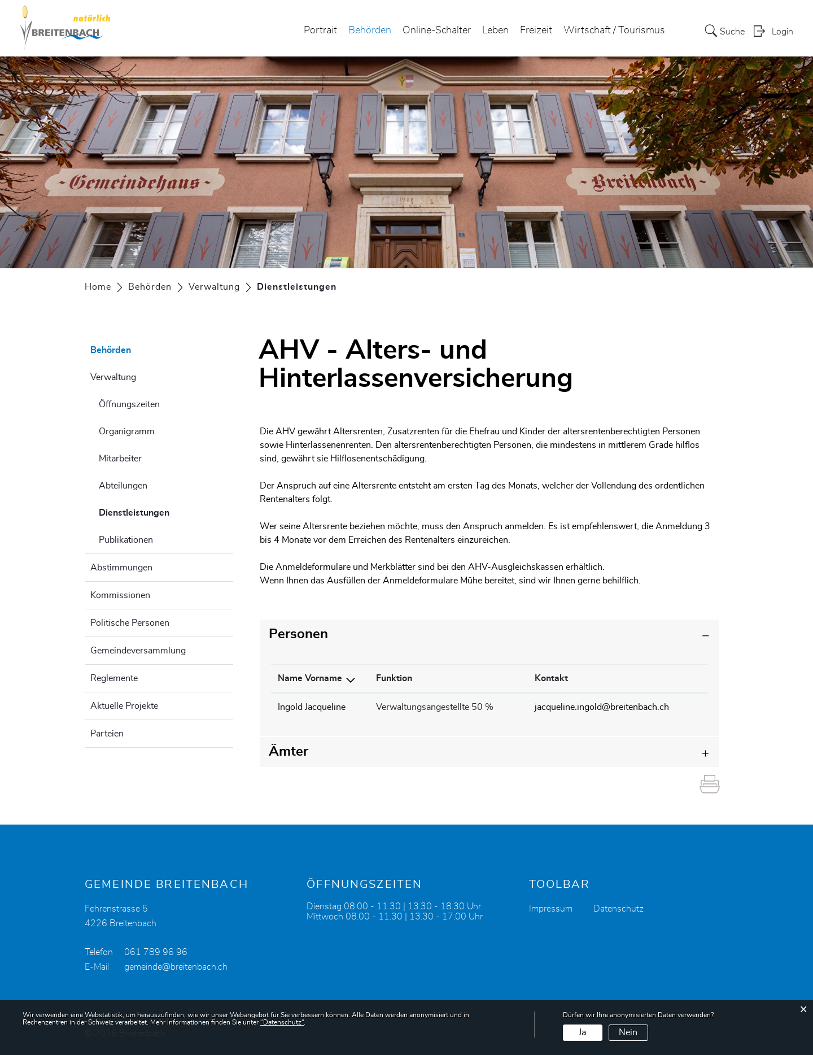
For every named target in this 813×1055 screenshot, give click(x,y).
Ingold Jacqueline (312, 707)
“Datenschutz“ (282, 1022)
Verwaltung (113, 377)
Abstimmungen (121, 567)
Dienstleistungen (162, 511)
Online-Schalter (437, 30)
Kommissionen (120, 595)
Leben (495, 30)
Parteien (107, 733)
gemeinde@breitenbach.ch (176, 966)
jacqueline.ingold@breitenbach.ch (602, 707)
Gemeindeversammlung (138, 650)
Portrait (320, 30)
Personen (298, 634)
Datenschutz (618, 908)
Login (782, 31)
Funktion (394, 678)
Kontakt (551, 678)
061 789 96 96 (155, 952)
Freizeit (536, 30)
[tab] (489, 634)
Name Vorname (310, 678)
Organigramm (127, 431)
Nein (628, 1032)
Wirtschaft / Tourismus (614, 30)
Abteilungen (123, 485)
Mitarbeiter (120, 458)
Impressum (550, 908)
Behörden (369, 30)
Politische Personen (129, 622)
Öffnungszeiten (129, 404)
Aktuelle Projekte (124, 705)
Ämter (288, 751)
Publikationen (126, 539)
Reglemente (114, 678)
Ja (582, 1032)
